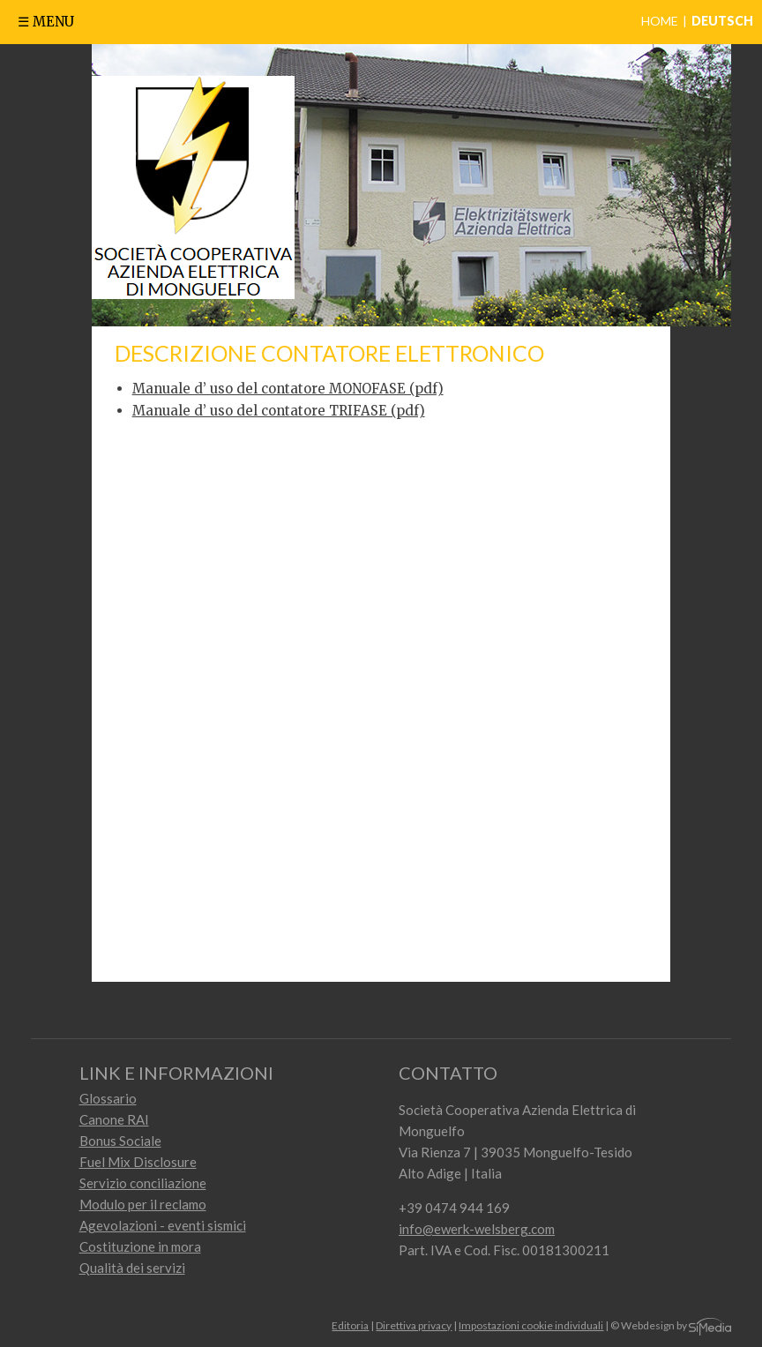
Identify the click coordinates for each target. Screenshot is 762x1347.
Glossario (108, 1098)
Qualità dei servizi (132, 1268)
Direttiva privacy (414, 1325)
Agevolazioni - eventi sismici (162, 1225)
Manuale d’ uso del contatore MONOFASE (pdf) (288, 388)
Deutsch (722, 20)
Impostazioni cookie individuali (531, 1325)
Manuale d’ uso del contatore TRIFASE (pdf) (278, 410)
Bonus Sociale (120, 1141)
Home (659, 20)
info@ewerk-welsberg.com (477, 1229)
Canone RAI (114, 1119)
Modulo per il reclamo (142, 1204)
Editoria (350, 1325)
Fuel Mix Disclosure (138, 1162)
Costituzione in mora (140, 1246)
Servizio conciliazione (142, 1183)
